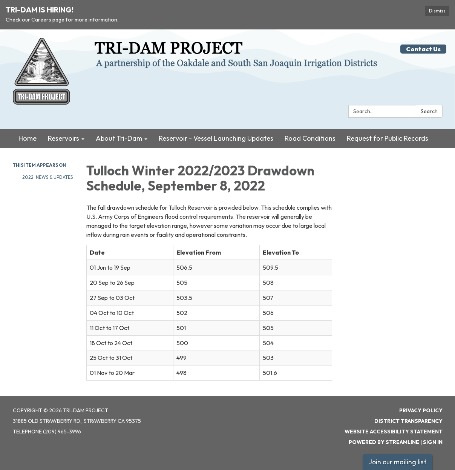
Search (429, 111)
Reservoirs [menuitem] (63, 138)
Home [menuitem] (27, 138)
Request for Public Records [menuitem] (387, 138)
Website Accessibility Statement (394, 431)
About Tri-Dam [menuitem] (119, 138)
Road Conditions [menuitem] (310, 138)
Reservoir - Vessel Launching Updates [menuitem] (216, 138)
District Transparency (408, 421)
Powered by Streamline (384, 442)
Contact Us (423, 49)
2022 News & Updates (47, 177)
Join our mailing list (397, 462)
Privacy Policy (421, 410)
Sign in (433, 442)
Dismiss (437, 11)
